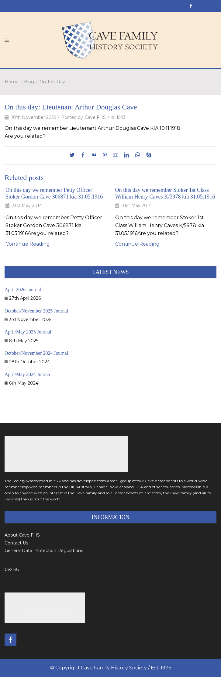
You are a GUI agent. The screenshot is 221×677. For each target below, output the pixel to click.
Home (12, 82)
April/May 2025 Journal (28, 331)
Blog (29, 82)
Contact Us (16, 543)
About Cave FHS (22, 535)
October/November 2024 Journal (36, 353)
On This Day (52, 82)
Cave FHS (95, 117)
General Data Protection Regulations (44, 550)
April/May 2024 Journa (27, 374)
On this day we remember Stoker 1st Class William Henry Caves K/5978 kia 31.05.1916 (165, 193)
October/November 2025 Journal (36, 310)
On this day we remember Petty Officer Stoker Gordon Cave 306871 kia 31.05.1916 (54, 193)
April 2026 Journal (23, 289)
